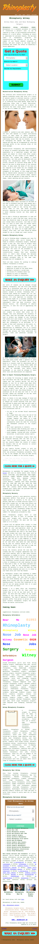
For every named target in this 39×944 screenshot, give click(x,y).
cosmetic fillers (22, 865)
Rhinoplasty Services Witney (14, 797)
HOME (16, 14)
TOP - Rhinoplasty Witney (11, 905)
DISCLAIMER (34, 14)
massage (13, 874)
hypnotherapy (15, 876)
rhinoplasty (18, 37)
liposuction (24, 878)
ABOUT (24, 14)
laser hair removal (9, 872)
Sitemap (4, 928)
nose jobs (15, 675)
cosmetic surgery (30, 872)
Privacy (34, 928)
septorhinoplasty (30, 148)
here (22, 899)
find (9, 773)
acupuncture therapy (10, 867)
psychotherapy (29, 874)
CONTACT (28, 14)
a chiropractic (23, 871)
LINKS (20, 14)
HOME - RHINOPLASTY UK (19, 920)
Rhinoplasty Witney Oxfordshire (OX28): (19, 27)
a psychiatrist (19, 862)
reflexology (22, 864)
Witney (5, 473)
